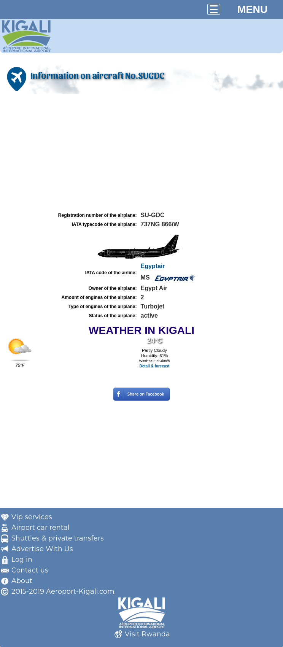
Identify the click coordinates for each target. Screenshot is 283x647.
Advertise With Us (42, 549)
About (21, 581)
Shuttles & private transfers (57, 538)
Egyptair (153, 266)
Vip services (31, 517)
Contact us (29, 570)
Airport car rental (40, 527)
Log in (21, 559)
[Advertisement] (141, 153)
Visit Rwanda (147, 634)
